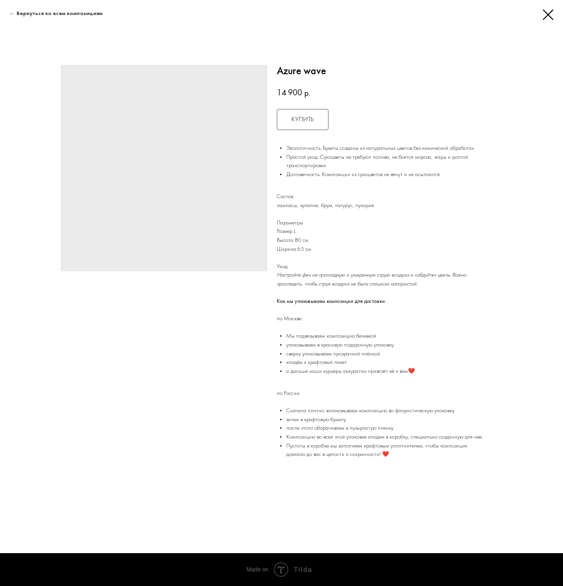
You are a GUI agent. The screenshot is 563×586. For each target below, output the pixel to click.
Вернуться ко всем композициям (59, 13)
